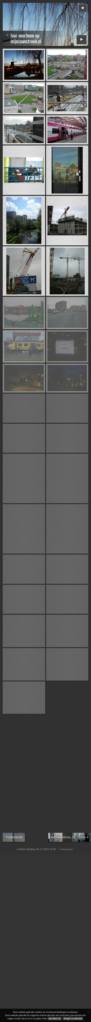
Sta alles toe (54, 1018)
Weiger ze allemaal (73, 1018)
